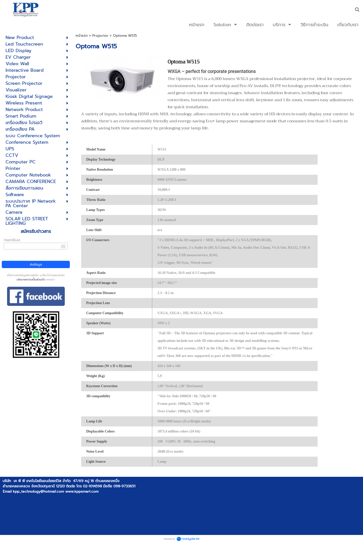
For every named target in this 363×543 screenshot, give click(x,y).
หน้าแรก (82, 35)
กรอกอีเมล (12, 240)
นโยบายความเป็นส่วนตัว (31, 279)
